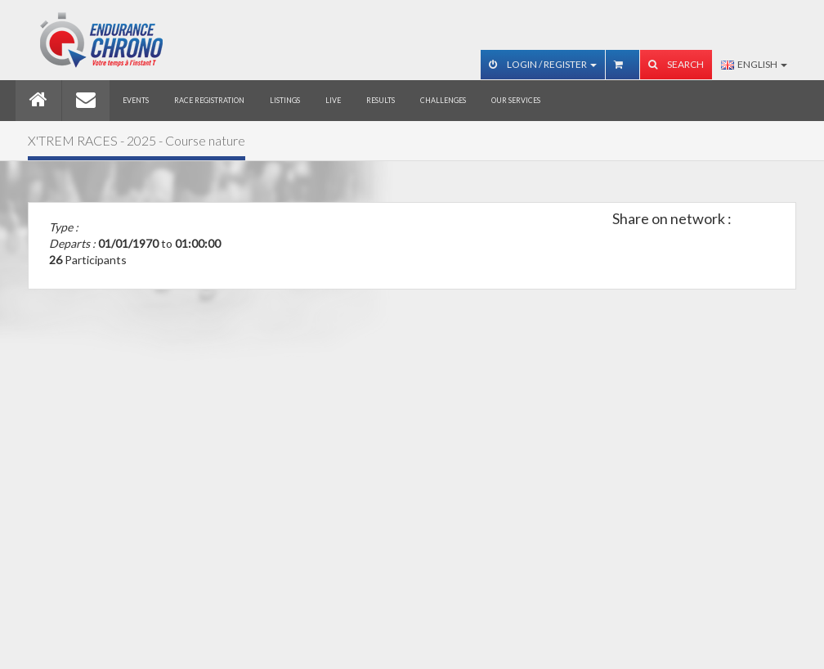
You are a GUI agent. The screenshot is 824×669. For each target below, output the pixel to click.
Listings (285, 100)
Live (333, 100)
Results (380, 100)
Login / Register (543, 64)
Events (136, 100)
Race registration (209, 100)
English (754, 64)
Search (676, 64)
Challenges (443, 100)
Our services (515, 100)
